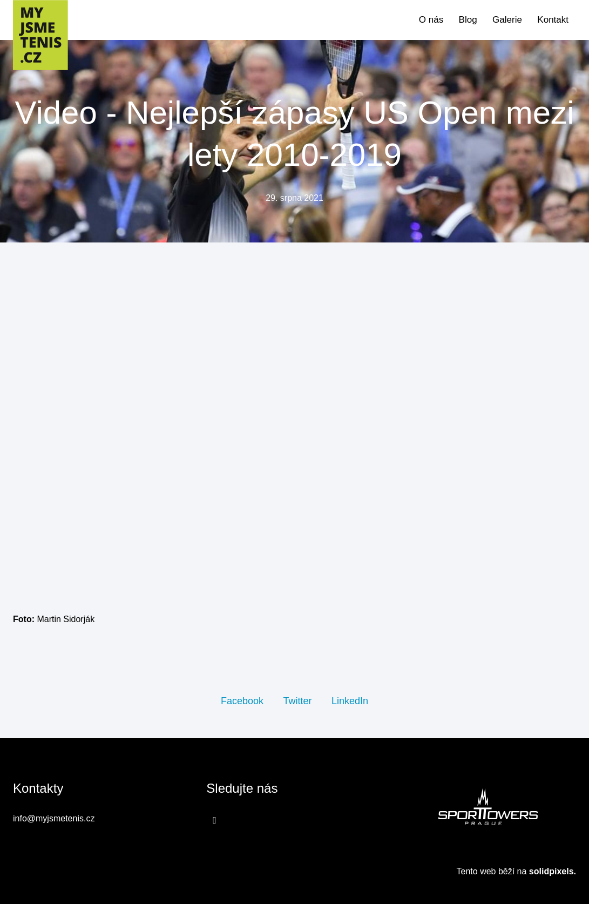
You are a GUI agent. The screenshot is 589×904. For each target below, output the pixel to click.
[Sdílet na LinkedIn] (349, 700)
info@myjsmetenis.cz (53, 818)
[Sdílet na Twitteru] (297, 700)
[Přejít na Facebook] (214, 820)
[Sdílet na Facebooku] (242, 700)
